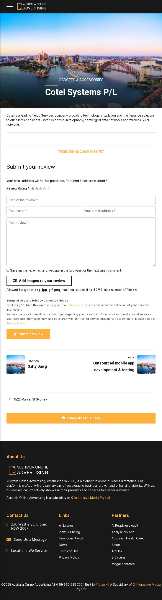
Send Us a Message (30, 539)
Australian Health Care (127, 538)
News (63, 545)
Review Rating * (18, 188)
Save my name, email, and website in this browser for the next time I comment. (66, 270)
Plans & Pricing (69, 532)
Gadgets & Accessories (81, 80)
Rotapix (102, 584)
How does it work (71, 538)
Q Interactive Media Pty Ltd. (90, 497)
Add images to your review (42, 281)
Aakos (116, 545)
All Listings (66, 525)
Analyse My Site (123, 532)
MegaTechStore (123, 564)
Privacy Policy (16, 323)
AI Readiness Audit (125, 525)
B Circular (118, 557)
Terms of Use (78, 305)
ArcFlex (117, 551)
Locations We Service (29, 550)
